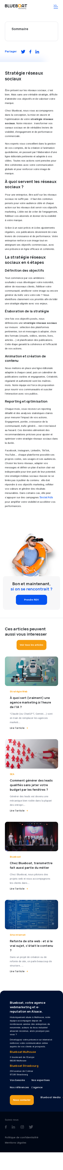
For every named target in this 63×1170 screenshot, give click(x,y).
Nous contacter (22, 1100)
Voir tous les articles (31, 645)
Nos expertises (41, 1080)
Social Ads (46, 497)
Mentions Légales (15, 1142)
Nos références (19, 1087)
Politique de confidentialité (21, 1137)
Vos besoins (17, 1080)
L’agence (37, 1087)
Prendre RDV (31, 599)
